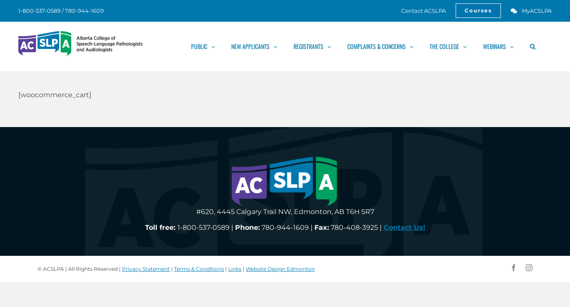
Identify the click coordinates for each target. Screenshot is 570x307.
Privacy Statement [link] (146, 269)
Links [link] (234, 269)
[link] (419, 10)
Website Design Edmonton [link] (280, 269)
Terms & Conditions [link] (199, 269)
